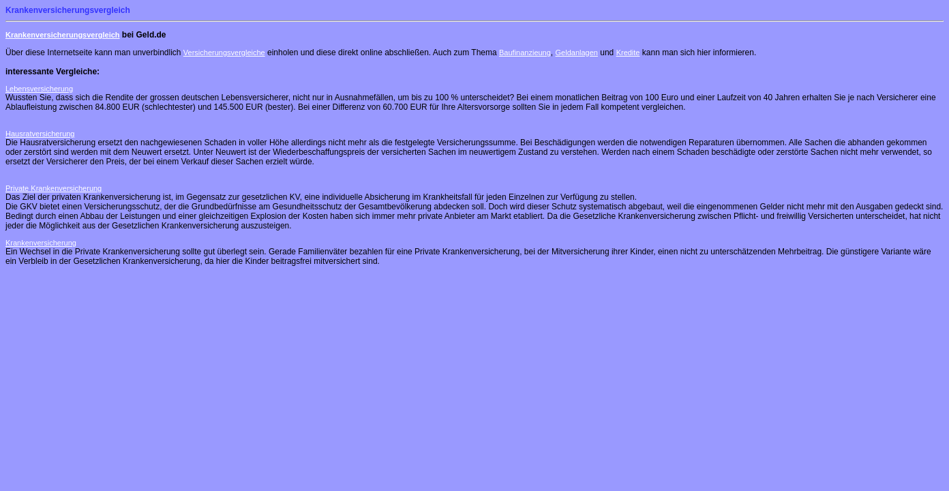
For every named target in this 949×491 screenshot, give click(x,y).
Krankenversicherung (40, 243)
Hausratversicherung (40, 134)
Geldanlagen (577, 52)
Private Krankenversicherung (53, 188)
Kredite (628, 52)
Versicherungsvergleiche (224, 52)
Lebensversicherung (39, 89)
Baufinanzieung (525, 52)
